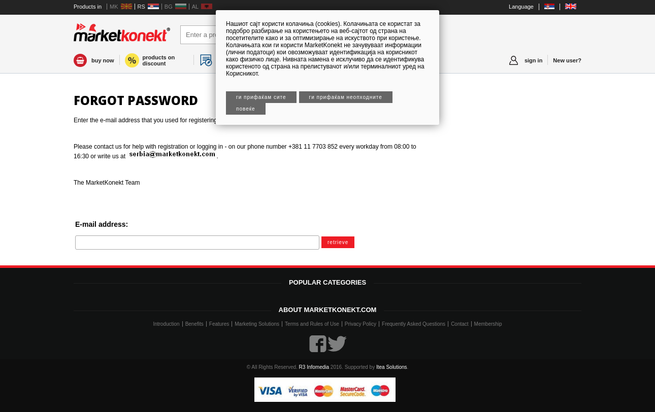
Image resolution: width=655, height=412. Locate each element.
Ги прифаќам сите (261, 97)
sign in (533, 60)
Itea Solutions (391, 367)
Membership (488, 324)
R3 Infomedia (314, 367)
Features (219, 324)
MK (114, 7)
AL (195, 7)
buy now (102, 60)
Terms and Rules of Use (312, 324)
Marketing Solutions (257, 324)
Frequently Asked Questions (413, 324)
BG (169, 7)
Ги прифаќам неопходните (345, 97)
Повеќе (245, 109)
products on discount (159, 60)
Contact (459, 324)
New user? (567, 60)
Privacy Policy (360, 324)
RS (141, 7)
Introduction (166, 324)
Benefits (194, 324)
